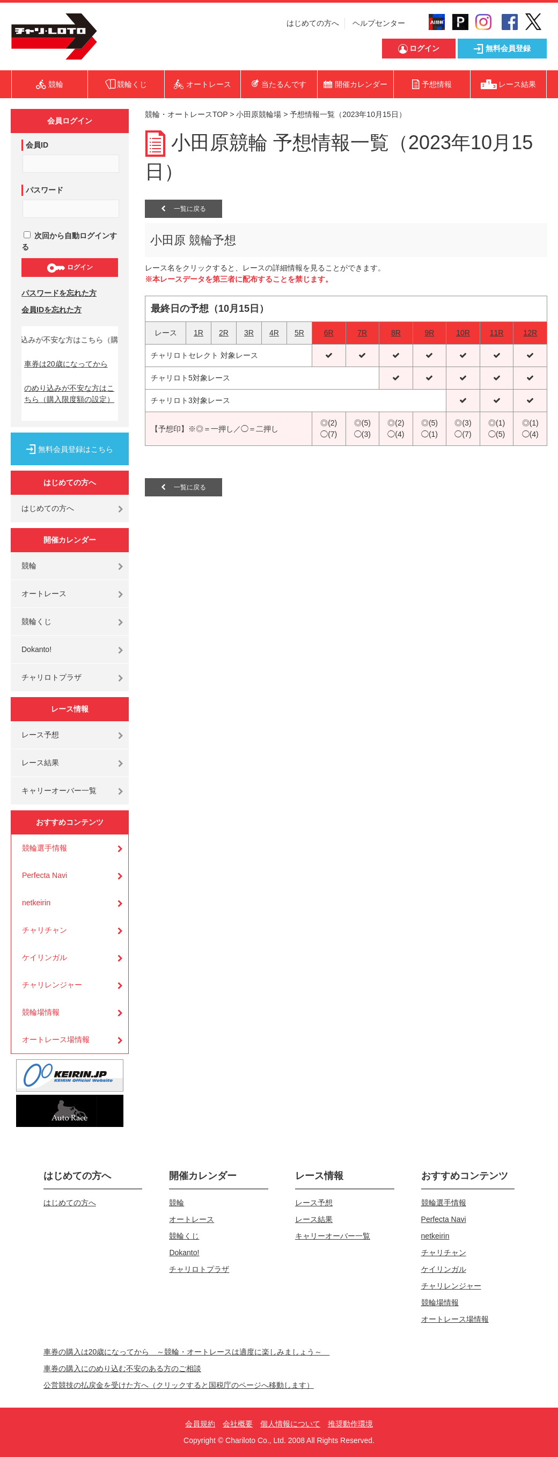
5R (299, 332)
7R (362, 332)
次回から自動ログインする (69, 241)
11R (497, 332)
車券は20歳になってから (66, 364)
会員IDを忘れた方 (51, 309)
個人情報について (290, 1423)
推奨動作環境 (350, 1423)
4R (274, 332)
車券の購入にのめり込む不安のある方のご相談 (122, 1368)
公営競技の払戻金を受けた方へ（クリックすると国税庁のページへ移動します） (178, 1385)
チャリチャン (44, 930)
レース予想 (40, 734)
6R (329, 332)
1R (198, 332)
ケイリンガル (44, 957)
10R (463, 332)
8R (396, 332)
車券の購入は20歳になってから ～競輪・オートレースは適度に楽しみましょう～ (186, 1352)
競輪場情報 (41, 1012)
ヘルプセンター (379, 23)
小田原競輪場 (258, 114)
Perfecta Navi (44, 875)
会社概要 (238, 1423)
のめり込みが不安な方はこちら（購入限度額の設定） (69, 394)
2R (224, 332)
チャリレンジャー (52, 984)
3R (249, 332)
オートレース (44, 593)
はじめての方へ (313, 23)
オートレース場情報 (56, 1039)
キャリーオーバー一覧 (59, 790)
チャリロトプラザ (51, 677)
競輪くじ (36, 621)
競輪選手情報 (44, 848)
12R (530, 332)
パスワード (44, 190)
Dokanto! (36, 649)
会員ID (37, 145)
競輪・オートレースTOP (186, 114)
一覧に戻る (183, 209)
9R (429, 332)
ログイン (69, 268)
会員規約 (200, 1423)
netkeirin (36, 902)
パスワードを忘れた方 (59, 293)
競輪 (28, 565)
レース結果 (40, 762)
